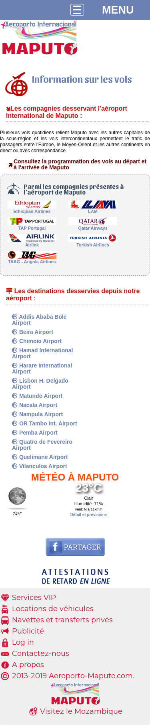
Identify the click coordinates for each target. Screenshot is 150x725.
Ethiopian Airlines (32, 209)
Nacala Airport (34, 405)
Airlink (32, 242)
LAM (92, 209)
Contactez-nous (40, 653)
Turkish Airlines (92, 242)
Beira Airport (32, 332)
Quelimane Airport (40, 457)
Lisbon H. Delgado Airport (40, 383)
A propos (28, 664)
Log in (23, 642)
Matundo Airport (37, 396)
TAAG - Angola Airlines (32, 259)
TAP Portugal (32, 225)
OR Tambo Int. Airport (44, 423)
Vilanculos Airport (39, 466)
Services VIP (34, 597)
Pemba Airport (35, 432)
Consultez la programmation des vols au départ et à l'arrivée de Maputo (80, 164)
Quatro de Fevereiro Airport (42, 445)
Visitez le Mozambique (81, 711)
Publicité (28, 631)
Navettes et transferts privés (62, 620)
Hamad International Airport (42, 353)
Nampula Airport (37, 414)
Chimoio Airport (37, 341)
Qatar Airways (92, 225)
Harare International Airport (42, 368)
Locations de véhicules (53, 608)
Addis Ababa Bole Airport (39, 320)
